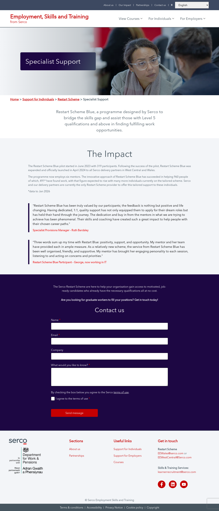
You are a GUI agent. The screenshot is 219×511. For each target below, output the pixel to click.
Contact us (160, 5)
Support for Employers (128, 455)
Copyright (153, 507)
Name (55, 320)
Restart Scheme (68, 99)
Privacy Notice (114, 507)
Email (55, 335)
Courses (119, 462)
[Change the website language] (192, 5)
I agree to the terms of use (73, 398)
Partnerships (142, 5)
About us (108, 5)
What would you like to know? (70, 365)
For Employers (192, 18)
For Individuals (161, 18)
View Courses (130, 18)
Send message (74, 413)
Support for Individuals (38, 99)
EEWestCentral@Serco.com (175, 457)
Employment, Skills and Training (49, 16)
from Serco (18, 22)
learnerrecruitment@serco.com (177, 472)
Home (14, 99)
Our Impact (125, 5)
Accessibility (94, 507)
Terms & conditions (71, 507)
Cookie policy (134, 507)
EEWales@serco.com (170, 453)
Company (57, 350)
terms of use (121, 392)
